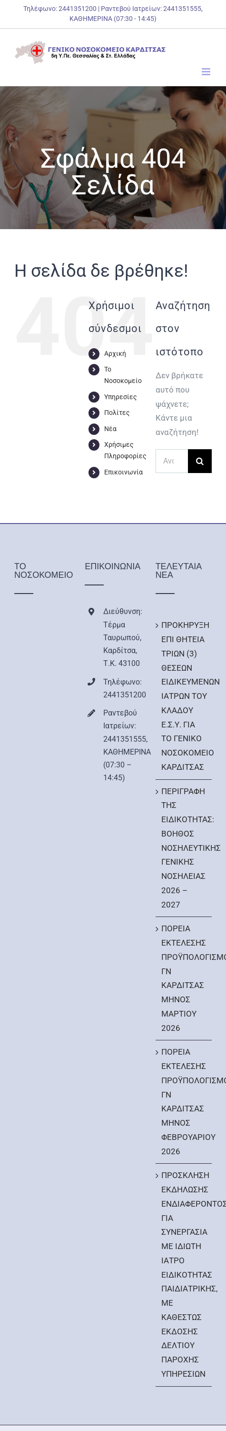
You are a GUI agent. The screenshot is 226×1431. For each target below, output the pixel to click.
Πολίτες (117, 412)
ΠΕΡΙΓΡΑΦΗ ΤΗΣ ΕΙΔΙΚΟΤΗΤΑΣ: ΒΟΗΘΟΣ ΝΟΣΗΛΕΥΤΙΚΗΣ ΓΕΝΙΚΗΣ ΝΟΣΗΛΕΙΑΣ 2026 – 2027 (184, 847)
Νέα (110, 429)
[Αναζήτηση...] (172, 461)
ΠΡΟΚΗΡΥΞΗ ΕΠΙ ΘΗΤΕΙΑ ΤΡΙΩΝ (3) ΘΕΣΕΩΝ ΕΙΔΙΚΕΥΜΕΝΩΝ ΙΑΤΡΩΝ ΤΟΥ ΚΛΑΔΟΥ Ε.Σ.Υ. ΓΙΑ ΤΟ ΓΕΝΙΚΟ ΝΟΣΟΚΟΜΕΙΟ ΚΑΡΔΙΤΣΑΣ (184, 696)
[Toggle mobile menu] (207, 72)
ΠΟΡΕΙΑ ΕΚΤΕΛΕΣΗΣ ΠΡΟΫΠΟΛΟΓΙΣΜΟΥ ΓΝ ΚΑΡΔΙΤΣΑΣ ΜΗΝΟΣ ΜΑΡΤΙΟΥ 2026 (184, 978)
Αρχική (115, 353)
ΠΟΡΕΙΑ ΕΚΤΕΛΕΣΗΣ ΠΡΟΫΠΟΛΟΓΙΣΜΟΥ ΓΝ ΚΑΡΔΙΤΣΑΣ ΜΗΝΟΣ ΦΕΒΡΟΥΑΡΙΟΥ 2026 (184, 1101)
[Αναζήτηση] (200, 461)
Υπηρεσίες (120, 397)
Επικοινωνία (123, 472)
